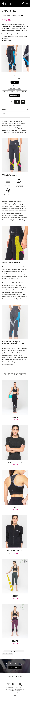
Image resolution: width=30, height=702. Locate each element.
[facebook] (14, 676)
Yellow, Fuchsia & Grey (8, 91)
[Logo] (7, 3)
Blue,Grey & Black (21, 91)
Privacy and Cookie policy (14, 692)
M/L (19, 78)
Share (3, 113)
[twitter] (16, 676)
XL (14, 82)
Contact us (15, 667)
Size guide (4, 109)
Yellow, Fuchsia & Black (14, 88)
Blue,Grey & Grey (14, 95)
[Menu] (26, 3)
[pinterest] (18, 676)
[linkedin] (12, 676)
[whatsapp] (21, 676)
